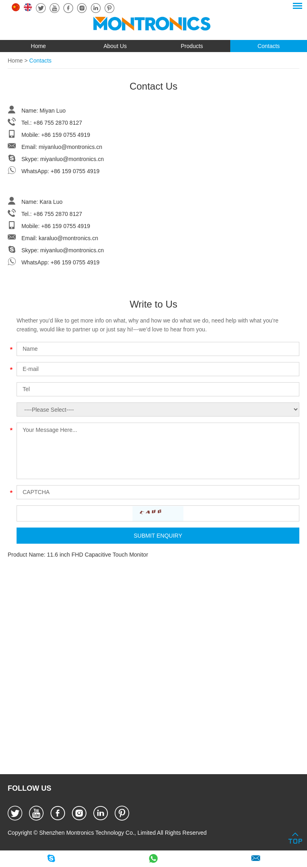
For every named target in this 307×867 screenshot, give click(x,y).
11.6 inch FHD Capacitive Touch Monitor (97, 554)
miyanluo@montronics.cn (70, 147)
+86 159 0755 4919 (74, 171)
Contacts (268, 46)
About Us (115, 46)
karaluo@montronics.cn (68, 238)
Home (38, 46)
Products (192, 46)
